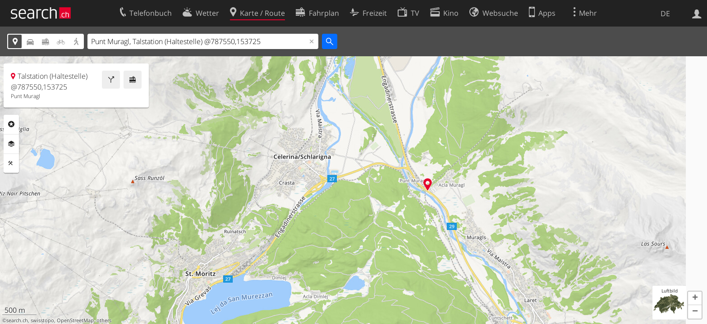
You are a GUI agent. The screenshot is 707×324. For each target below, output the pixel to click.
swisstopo (42, 320)
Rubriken (11, 124)
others (103, 320)
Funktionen (11, 163)
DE (665, 13)
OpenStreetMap (75, 320)
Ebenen (11, 144)
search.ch (17, 320)
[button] (695, 298)
